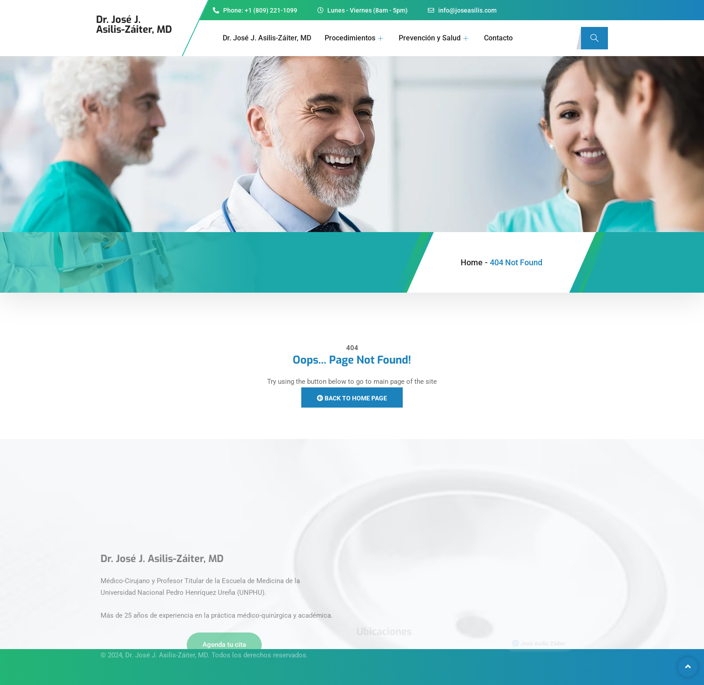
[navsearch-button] (594, 38)
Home (472, 262)
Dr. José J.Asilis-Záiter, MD (134, 24)
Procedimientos (355, 38)
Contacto (498, 38)
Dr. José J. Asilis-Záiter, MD (267, 38)
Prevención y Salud (435, 38)
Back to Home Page (352, 398)
